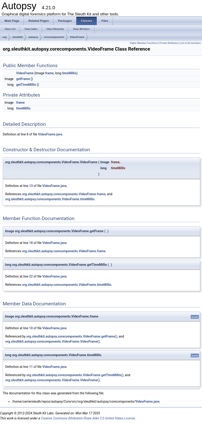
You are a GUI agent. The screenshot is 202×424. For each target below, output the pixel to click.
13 (31, 186)
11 (31, 367)
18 (31, 243)
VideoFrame (77, 37)
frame (49, 73)
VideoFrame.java (50, 134)
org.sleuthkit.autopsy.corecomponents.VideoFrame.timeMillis (49, 199)
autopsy (33, 37)
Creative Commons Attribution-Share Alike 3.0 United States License (88, 418)
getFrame (23, 79)
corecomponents (54, 37)
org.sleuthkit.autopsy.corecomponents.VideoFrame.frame (63, 194)
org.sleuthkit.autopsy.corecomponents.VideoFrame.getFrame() (71, 336)
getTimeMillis (26, 84)
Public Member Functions (144, 43)
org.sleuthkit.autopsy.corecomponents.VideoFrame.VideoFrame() (52, 341)
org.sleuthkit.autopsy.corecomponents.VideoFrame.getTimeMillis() (74, 375)
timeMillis (69, 73)
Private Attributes (168, 43)
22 (31, 276)
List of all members (190, 43)
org (5, 37)
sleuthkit (17, 37)
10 (31, 328)
